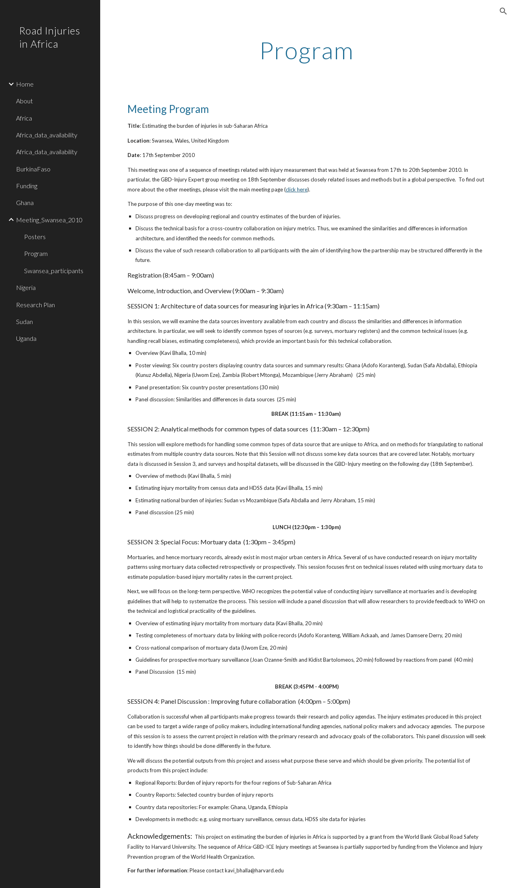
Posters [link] (35, 236)
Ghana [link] (25, 202)
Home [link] (25, 84)
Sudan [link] (24, 321)
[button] (503, 11)
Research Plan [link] (35, 304)
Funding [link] (26, 185)
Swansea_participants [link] (53, 270)
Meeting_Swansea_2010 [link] (49, 220)
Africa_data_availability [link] (46, 135)
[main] (306, 50)
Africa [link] (24, 118)
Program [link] (36, 253)
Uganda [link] (26, 338)
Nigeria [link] (26, 287)
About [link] (24, 101)
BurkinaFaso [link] (33, 169)
